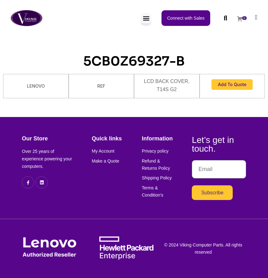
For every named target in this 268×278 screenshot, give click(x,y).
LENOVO (36, 86)
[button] (146, 18)
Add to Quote (232, 84)
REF (101, 86)
